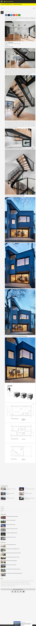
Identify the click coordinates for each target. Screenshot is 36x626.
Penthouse (2, 508)
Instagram (15, 591)
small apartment (13, 585)
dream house (27, 582)
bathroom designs (3, 582)
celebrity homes (18, 582)
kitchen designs (8, 582)
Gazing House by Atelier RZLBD (10, 498)
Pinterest (20, 591)
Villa (1, 511)
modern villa (8, 585)
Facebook (12, 591)
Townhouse (2, 510)
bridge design (13, 582)
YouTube (23, 591)
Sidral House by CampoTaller (28, 493)
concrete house (23, 582)
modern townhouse (3, 585)
